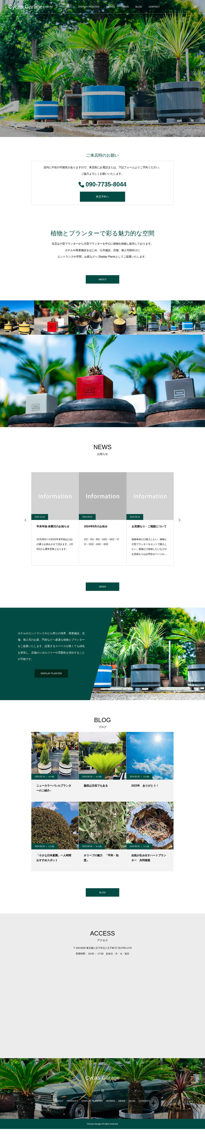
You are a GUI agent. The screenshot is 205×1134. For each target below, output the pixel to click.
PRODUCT (66, 6)
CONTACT (154, 6)
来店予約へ (102, 196)
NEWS (125, 6)
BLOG (138, 6)
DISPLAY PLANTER (88, 6)
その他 (51, 780)
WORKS (110, 6)
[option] (102, 68)
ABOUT (49, 6)
